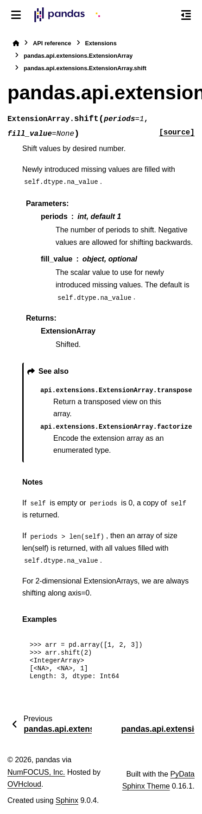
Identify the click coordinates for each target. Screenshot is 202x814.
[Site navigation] (16, 15)
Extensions (101, 43)
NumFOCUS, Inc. (36, 772)
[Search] (166, 15)
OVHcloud (24, 784)
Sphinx (67, 800)
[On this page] (186, 15)
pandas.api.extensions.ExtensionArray (78, 55)
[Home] (16, 43)
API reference (52, 43)
